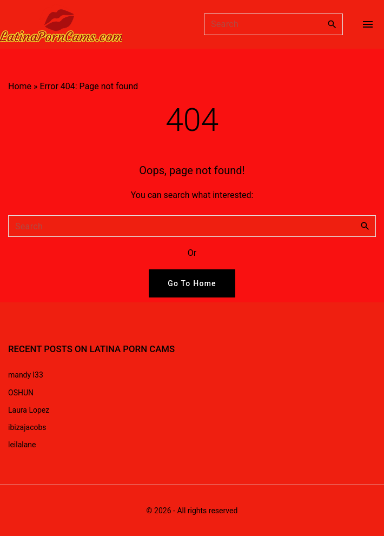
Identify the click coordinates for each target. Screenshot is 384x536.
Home (19, 86)
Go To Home (192, 283)
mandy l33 (25, 374)
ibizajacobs (27, 427)
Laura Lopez (28, 410)
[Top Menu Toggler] (368, 24)
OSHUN (21, 392)
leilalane (22, 444)
